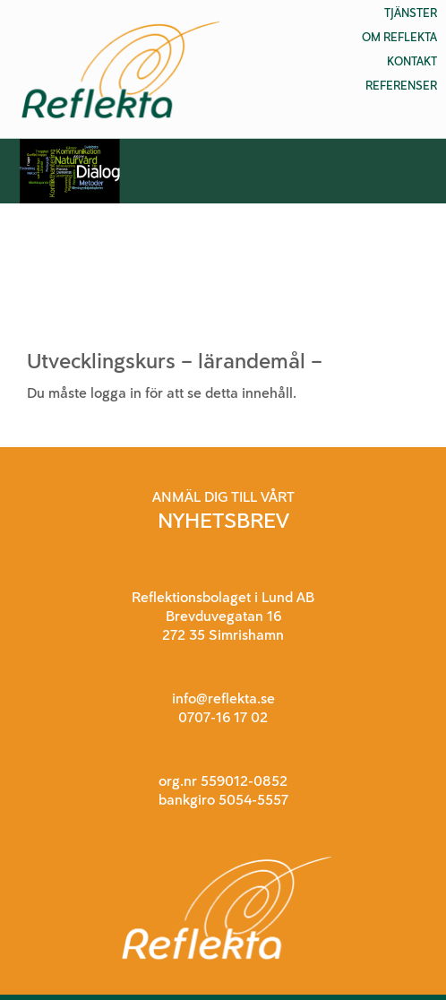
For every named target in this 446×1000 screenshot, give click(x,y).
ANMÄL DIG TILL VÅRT (223, 496)
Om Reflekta (399, 37)
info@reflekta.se (223, 698)
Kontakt (412, 61)
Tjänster (410, 13)
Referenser (401, 85)
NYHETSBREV (223, 520)
